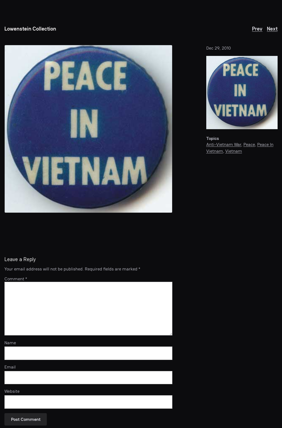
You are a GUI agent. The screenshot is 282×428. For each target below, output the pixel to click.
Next (272, 28)
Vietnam (233, 151)
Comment (15, 279)
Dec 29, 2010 (218, 48)
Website (12, 391)
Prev (257, 28)
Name (10, 343)
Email (10, 367)
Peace (249, 144)
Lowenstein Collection (30, 28)
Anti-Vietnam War (223, 144)
